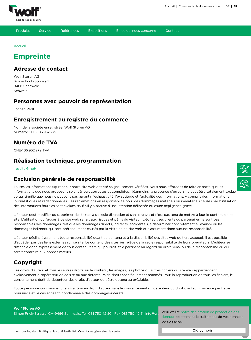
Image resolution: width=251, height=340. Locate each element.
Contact (172, 31)
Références (70, 31)
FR (235, 6)
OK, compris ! (204, 330)
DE (227, 6)
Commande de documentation (199, 6)
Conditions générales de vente (99, 331)
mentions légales (25, 331)
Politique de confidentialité (57, 331)
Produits (23, 31)
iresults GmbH (25, 168)
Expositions (97, 31)
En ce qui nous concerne (136, 31)
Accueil (170, 6)
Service (45, 31)
